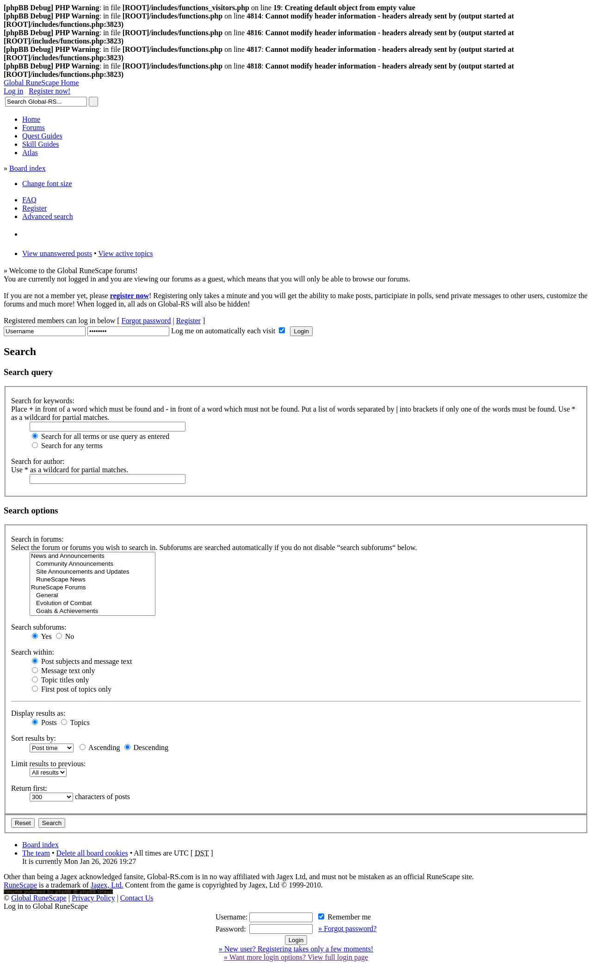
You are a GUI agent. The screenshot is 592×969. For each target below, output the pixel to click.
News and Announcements (92, 556)
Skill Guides (40, 144)
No (65, 636)
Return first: (29, 788)
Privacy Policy (93, 898)
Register (34, 208)
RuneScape (20, 885)
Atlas (30, 152)
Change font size (47, 184)
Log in (13, 91)
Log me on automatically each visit (224, 331)
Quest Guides (42, 136)
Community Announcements (92, 564)
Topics (75, 722)
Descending (146, 747)
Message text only (63, 671)
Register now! (49, 91)
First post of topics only (71, 689)
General (92, 596)
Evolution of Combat (92, 603)
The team (36, 853)
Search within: (32, 652)
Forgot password (146, 321)
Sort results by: (33, 738)
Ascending (100, 747)
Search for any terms (67, 446)
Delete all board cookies (92, 853)
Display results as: (38, 713)
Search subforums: (39, 627)
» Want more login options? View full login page (296, 957)
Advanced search (47, 216)
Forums (33, 127)
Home (31, 119)
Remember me (344, 917)
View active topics (125, 253)
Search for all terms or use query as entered (100, 436)
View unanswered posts (57, 253)
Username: (231, 917)
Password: (231, 929)
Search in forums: (37, 539)
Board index (27, 168)
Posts (44, 722)
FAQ (29, 200)
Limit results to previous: (48, 764)
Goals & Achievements (92, 611)
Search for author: (38, 461)
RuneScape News (92, 580)
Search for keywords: (42, 401)
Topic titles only (60, 680)
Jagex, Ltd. (107, 885)
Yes (42, 636)
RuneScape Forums (92, 588)
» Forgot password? (347, 928)
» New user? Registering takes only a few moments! (296, 949)
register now (129, 296)
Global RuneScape (39, 898)
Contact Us (137, 898)
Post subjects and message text (82, 661)
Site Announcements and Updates (92, 572)
